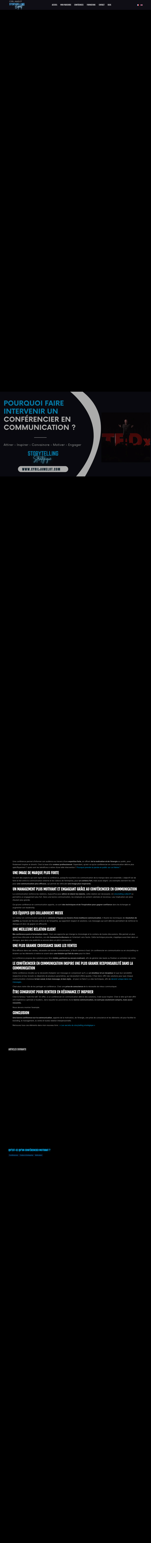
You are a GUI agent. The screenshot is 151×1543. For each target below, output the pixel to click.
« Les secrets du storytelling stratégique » (77, 1025)
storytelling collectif (122, 894)
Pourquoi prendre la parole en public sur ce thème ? (98, 867)
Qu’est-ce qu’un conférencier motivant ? (29, 1150)
